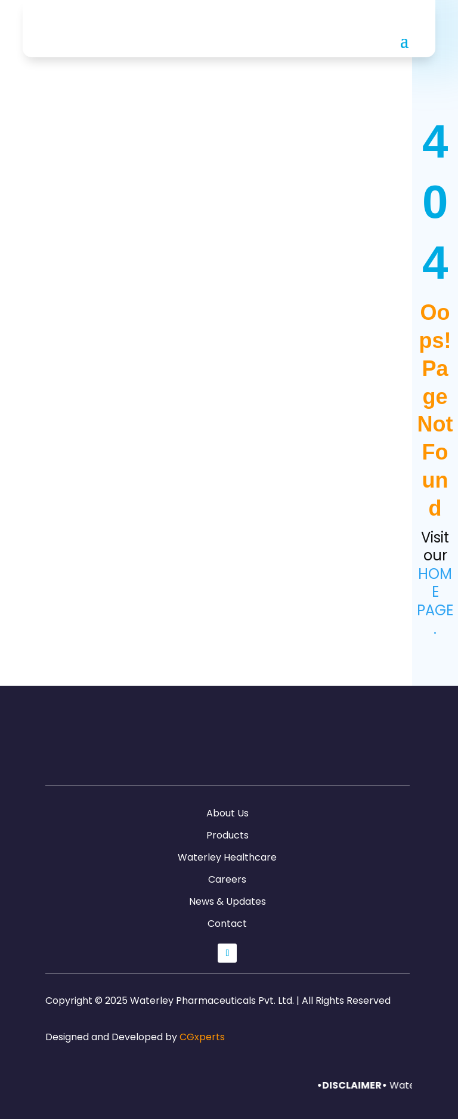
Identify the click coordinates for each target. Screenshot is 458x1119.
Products (227, 835)
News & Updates (227, 901)
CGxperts (202, 1037)
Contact (227, 923)
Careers (227, 879)
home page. (435, 601)
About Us (227, 813)
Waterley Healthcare (227, 857)
